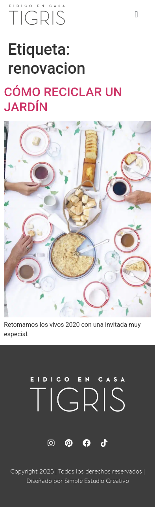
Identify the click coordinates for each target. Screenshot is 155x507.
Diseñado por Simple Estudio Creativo (77, 481)
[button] (136, 14)
